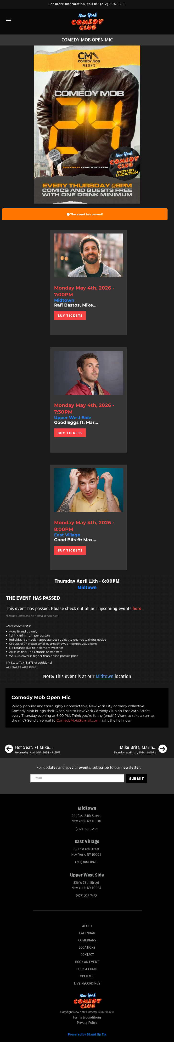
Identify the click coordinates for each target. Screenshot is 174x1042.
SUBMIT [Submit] (136, 778)
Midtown (105, 676)
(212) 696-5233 (113, 4)
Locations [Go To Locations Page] (87, 947)
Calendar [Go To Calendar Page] (87, 933)
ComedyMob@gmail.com (78, 720)
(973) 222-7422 (86, 896)
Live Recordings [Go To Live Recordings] (87, 983)
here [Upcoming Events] (137, 608)
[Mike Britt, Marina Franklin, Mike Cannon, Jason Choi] (140, 749)
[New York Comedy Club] (87, 21)
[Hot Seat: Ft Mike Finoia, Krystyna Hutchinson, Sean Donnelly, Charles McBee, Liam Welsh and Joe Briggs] (32, 749)
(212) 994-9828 (86, 862)
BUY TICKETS (70, 315)
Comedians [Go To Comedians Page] (87, 940)
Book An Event (87, 962)
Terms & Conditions (87, 1017)
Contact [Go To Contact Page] (87, 955)
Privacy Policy (87, 1023)
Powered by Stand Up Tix (87, 1034)
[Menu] (9, 20)
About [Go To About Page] (87, 926)
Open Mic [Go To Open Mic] (87, 976)
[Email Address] (77, 778)
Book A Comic (87, 969)
